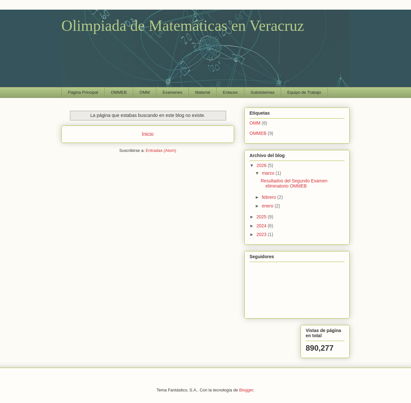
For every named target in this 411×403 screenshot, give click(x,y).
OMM (145, 92)
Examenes (172, 92)
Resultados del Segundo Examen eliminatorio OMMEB (294, 183)
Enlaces (230, 92)
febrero (269, 197)
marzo (268, 173)
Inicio (147, 134)
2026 (262, 165)
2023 (262, 234)
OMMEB (119, 92)
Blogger (246, 390)
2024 (262, 225)
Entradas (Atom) (161, 150)
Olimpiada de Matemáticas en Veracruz (182, 25)
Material (202, 92)
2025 (262, 216)
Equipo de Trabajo (304, 92)
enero (268, 205)
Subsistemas (262, 92)
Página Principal (83, 92)
